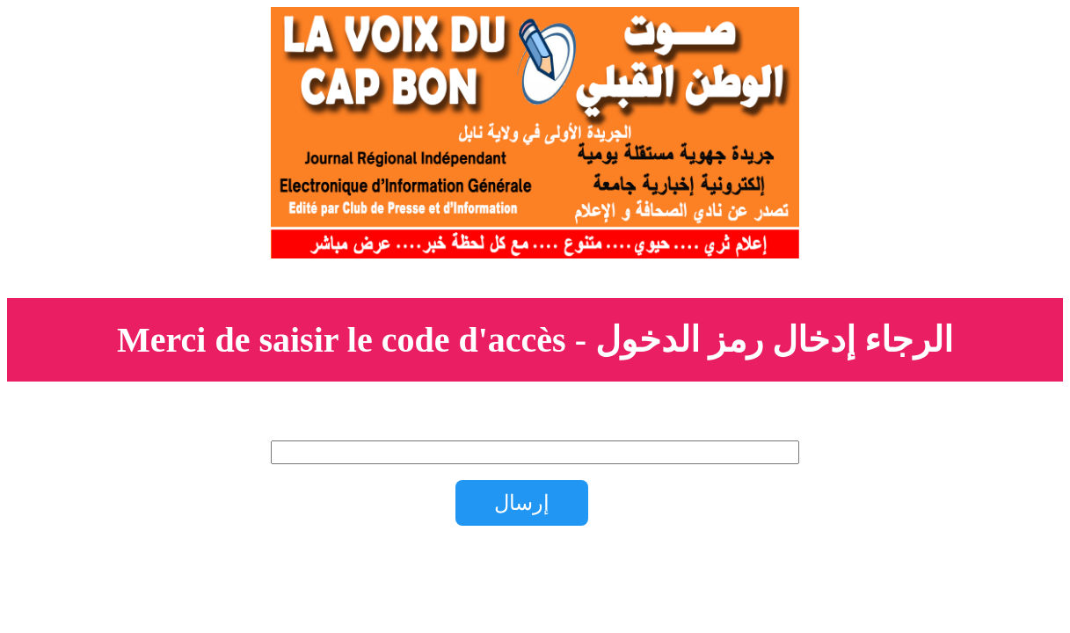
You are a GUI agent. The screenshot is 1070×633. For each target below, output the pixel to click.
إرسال (522, 502)
